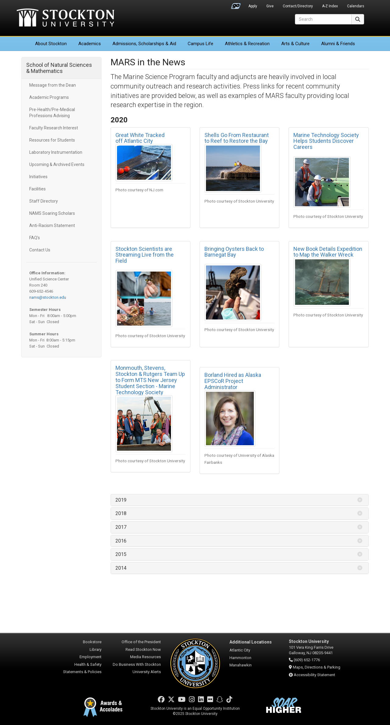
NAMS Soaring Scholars (52, 213)
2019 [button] (120, 500)
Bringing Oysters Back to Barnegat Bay (234, 252)
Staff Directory (43, 201)
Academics (89, 43)
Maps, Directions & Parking (316, 667)
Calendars (355, 6)
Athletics (247, 43)
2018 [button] (120, 513)
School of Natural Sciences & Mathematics (59, 68)
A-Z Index (330, 6)
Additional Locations (250, 642)
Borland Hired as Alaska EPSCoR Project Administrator (232, 381)
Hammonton (240, 657)
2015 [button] (120, 554)
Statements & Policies (82, 671)
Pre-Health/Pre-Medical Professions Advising (52, 112)
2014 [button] (120, 568)
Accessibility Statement (314, 675)
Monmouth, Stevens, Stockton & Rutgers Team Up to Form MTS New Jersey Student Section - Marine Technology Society (150, 380)
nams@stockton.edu (47, 297)
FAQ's (34, 237)
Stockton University (65, 18)
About (51, 43)
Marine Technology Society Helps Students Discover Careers (326, 141)
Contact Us (39, 249)
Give (270, 6)
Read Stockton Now (143, 649)
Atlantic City (239, 650)
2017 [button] (120, 527)
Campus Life (200, 43)
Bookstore (92, 642)
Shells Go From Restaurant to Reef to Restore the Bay (236, 138)
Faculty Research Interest (53, 127)
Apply (252, 6)
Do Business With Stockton (137, 664)
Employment (90, 657)
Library (95, 649)
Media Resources (145, 657)
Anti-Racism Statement (52, 225)
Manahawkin (240, 665)
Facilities (37, 188)
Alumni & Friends (338, 43)
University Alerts (147, 671)
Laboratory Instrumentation (55, 152)
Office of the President (141, 642)
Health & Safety (87, 664)
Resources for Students (52, 140)
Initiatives (38, 176)
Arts (295, 43)
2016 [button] (120, 541)
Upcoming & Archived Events (56, 164)
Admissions (144, 43)
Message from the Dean (52, 85)
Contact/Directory (298, 6)
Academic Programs (49, 97)
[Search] (323, 19)
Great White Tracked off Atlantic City (140, 138)
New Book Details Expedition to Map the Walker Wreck (327, 252)
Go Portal (236, 4)
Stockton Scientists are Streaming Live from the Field (144, 255)
